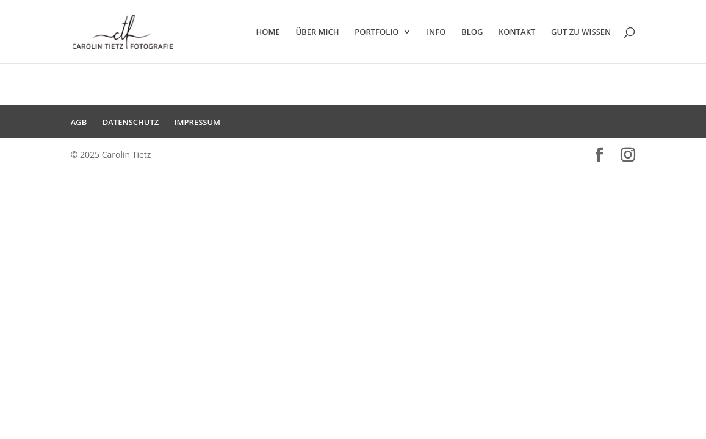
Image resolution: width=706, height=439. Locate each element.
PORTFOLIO (376, 32)
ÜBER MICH (317, 32)
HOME (268, 32)
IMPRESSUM (197, 121)
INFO (436, 32)
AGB (79, 121)
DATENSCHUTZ (131, 121)
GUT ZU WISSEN (581, 32)
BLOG (472, 32)
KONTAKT (517, 32)
